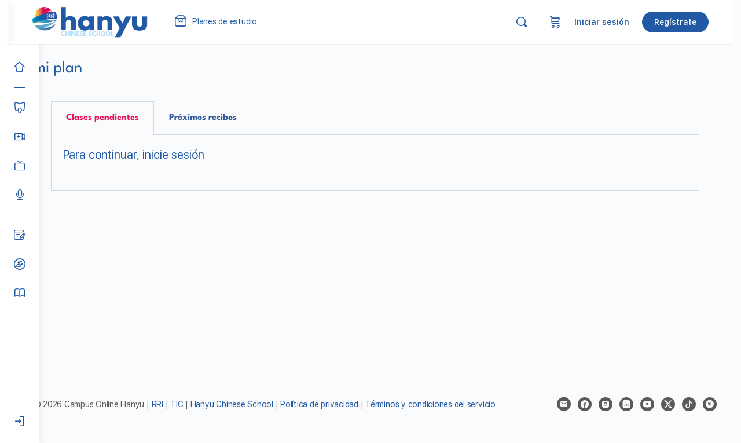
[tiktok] (690, 404)
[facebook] (586, 404)
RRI (186, 404)
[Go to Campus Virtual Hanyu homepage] (120, 21)
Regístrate (684, 22)
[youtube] (648, 404)
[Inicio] (20, 67)
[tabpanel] (390, 163)
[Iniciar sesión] (20, 421)
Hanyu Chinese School (260, 404)
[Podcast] (20, 194)
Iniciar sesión (611, 22)
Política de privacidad (349, 404)
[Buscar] (530, 22)
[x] (669, 404)
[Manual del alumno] (20, 293)
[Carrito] (564, 22)
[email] (565, 404)
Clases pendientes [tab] (119, 118)
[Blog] (20, 235)
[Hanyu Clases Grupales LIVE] (20, 136)
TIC (207, 404)
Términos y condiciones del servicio (460, 404)
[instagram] (607, 404)
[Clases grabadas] (20, 165)
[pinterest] (711, 404)
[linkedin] (627, 404)
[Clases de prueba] (20, 264)
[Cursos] (20, 107)
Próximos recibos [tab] (220, 118)
